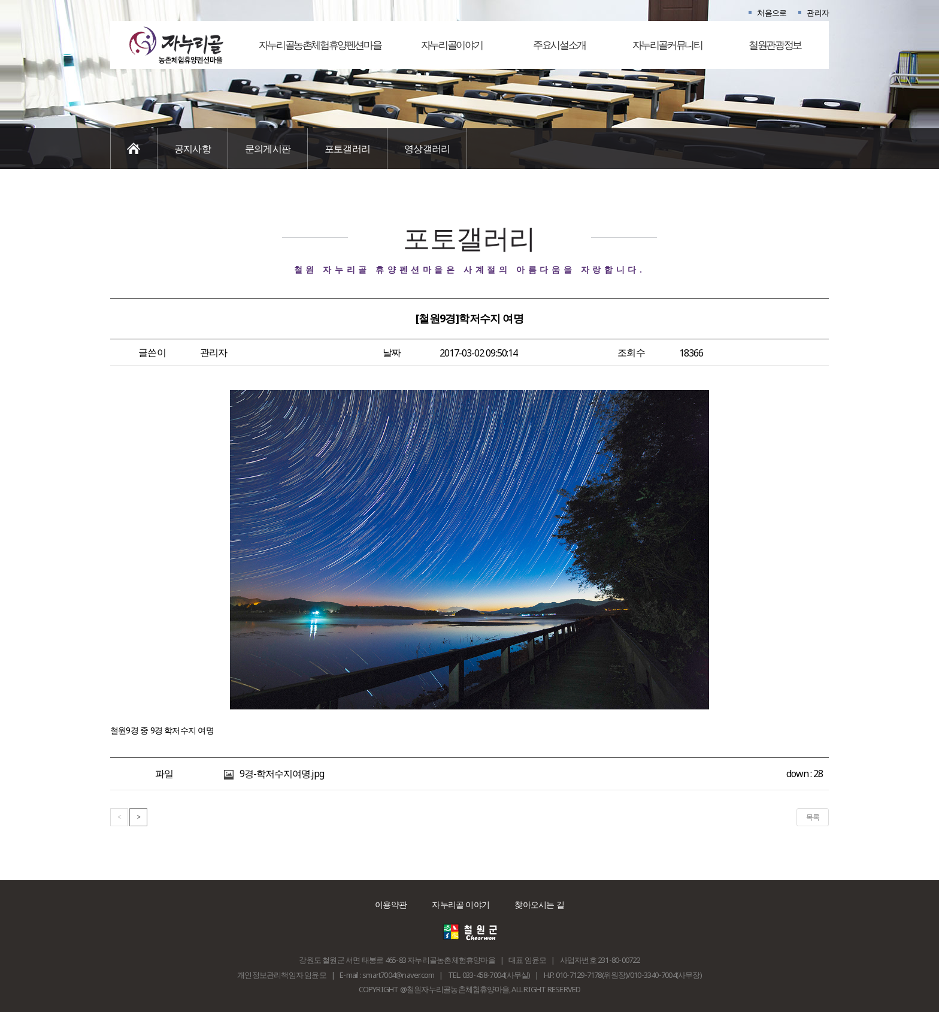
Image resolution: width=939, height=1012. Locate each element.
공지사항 (192, 148)
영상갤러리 (427, 148)
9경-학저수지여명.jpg (282, 773)
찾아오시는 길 (539, 904)
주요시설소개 (559, 45)
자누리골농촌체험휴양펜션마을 (320, 45)
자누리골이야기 (451, 45)
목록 (812, 817)
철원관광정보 (775, 45)
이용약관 (391, 904)
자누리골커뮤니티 (667, 45)
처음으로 (771, 12)
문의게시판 (267, 148)
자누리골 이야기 (460, 904)
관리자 (818, 12)
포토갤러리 (347, 148)
